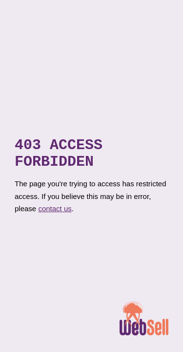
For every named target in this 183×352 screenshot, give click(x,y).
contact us (54, 212)
